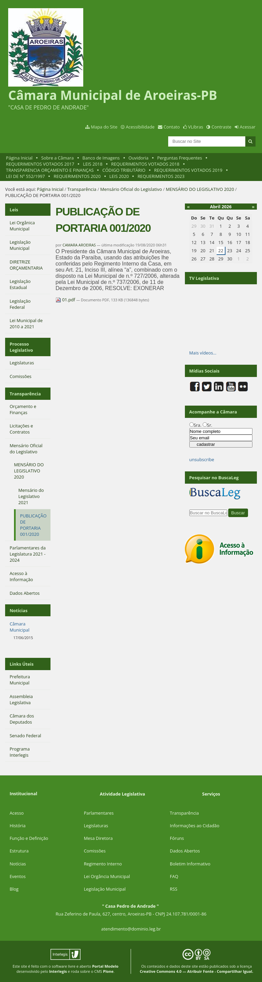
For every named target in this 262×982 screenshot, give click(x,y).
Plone (108, 971)
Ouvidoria (139, 158)
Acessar (248, 127)
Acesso (17, 813)
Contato (172, 127)
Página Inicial (19, 158)
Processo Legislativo (21, 347)
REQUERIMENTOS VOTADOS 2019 (188, 170)
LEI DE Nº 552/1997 (25, 176)
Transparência (81, 189)
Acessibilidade (140, 127)
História (18, 825)
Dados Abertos (185, 851)
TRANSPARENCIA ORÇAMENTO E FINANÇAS (50, 170)
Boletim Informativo (190, 864)
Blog (14, 889)
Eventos (18, 876)
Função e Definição (29, 838)
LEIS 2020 (119, 176)
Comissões (95, 851)
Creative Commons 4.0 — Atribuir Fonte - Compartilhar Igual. (196, 971)
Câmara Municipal (19, 627)
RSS (173, 889)
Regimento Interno (103, 864)
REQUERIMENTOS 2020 (77, 176)
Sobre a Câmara (57, 158)
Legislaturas (96, 825)
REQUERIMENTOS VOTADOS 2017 (40, 164)
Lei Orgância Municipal (107, 876)
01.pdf (66, 300)
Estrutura (19, 851)
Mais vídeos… (203, 353)
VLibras (195, 127)
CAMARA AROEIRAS (79, 244)
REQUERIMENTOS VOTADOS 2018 (145, 164)
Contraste (221, 127)
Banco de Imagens (101, 158)
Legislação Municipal (105, 889)
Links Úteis (21, 664)
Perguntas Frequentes (179, 158)
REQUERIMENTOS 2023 (161, 176)
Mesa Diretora (98, 838)
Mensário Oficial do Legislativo (131, 189)
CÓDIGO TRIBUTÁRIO (123, 170)
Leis (14, 210)
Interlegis (58, 971)
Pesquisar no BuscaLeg (214, 477)
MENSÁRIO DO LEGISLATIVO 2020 (200, 189)
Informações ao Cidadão (194, 825)
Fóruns (177, 838)
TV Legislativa (204, 278)
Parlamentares (99, 813)
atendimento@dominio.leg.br (131, 929)
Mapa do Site (104, 127)
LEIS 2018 (92, 164)
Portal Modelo (105, 966)
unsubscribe (201, 459)
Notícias (18, 864)
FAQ (174, 876)
